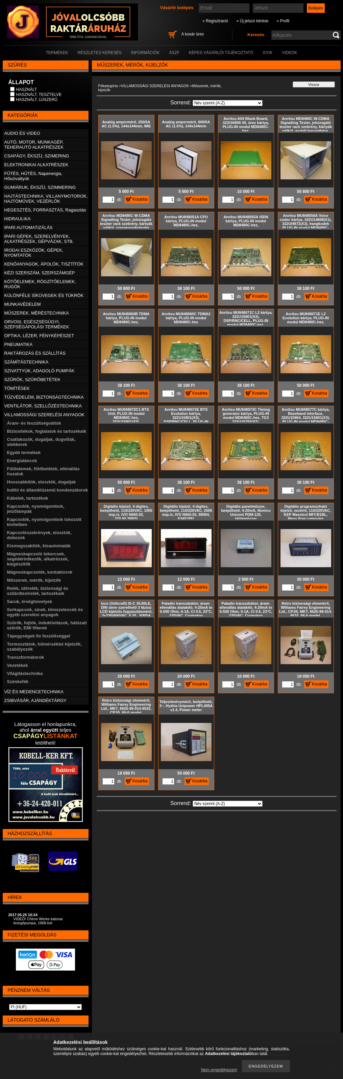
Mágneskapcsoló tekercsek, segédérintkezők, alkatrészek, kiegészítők (38, 559)
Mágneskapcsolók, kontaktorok (40, 572)
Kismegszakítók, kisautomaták (39, 545)
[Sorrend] (228, 103)
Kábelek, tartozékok (27, 498)
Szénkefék (18, 681)
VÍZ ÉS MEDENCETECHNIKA (34, 691)
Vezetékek (17, 665)
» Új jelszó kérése (252, 21)
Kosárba (140, 199)
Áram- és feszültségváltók (34, 423)
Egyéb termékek (24, 452)
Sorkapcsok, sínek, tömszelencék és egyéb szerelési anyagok (45, 612)
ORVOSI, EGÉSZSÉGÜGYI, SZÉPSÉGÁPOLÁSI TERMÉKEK (36, 324)
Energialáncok (22, 460)
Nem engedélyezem (219, 1070)
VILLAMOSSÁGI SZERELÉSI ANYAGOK (155, 86)
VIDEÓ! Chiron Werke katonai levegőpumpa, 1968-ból (38, 921)
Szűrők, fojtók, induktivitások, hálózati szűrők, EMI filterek (47, 625)
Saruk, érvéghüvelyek (29, 601)
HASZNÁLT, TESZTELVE (39, 94)
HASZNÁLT (26, 89)
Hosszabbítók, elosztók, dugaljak (41, 481)
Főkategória (108, 86)
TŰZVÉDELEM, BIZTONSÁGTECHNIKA (44, 397)
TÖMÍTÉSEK (17, 388)
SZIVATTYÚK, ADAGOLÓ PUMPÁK (39, 370)
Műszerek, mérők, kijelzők (34, 580)
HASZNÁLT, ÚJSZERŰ (36, 99)
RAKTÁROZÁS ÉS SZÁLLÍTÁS (35, 353)
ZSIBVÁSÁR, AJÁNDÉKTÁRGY (35, 700)
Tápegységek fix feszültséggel (38, 635)
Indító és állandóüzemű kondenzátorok (47, 490)
